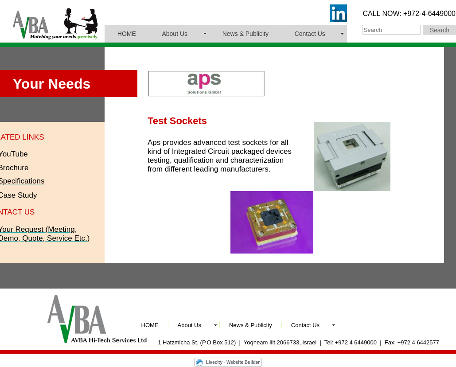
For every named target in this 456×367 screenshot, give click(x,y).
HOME (126, 33)
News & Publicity (245, 33)
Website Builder (243, 362)
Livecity (214, 362)
